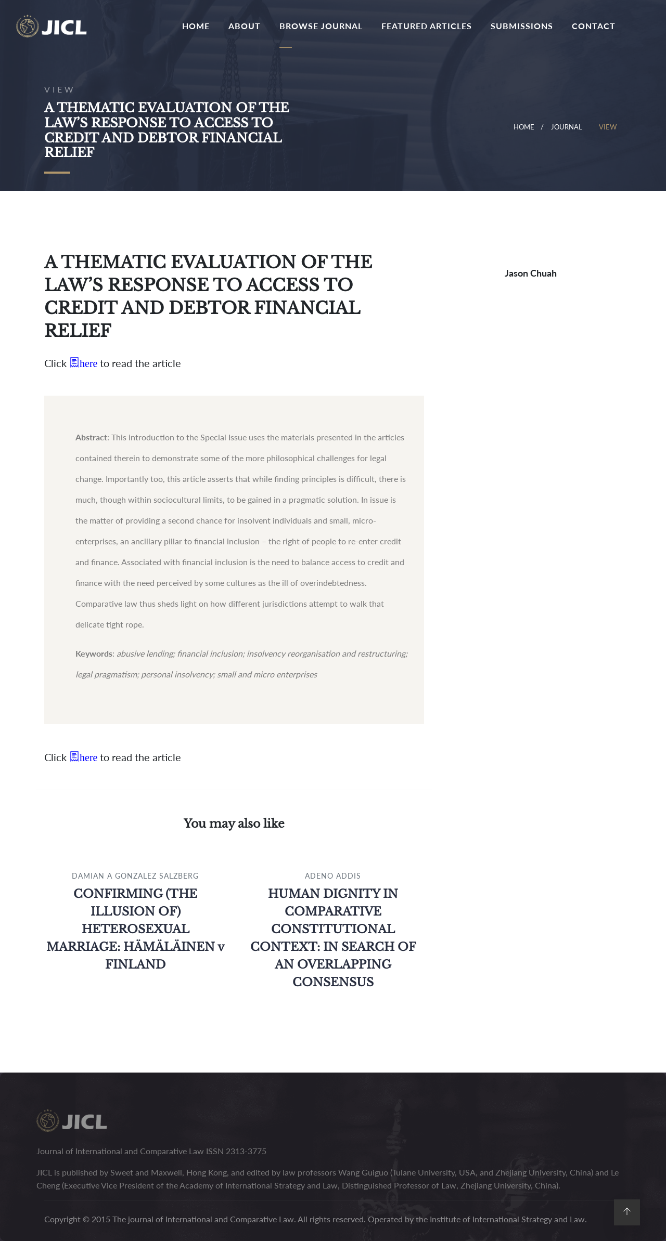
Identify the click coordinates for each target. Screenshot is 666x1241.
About (244, 26)
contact (594, 26)
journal (566, 127)
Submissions (522, 26)
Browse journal (321, 26)
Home (198, 25)
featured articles (426, 26)
